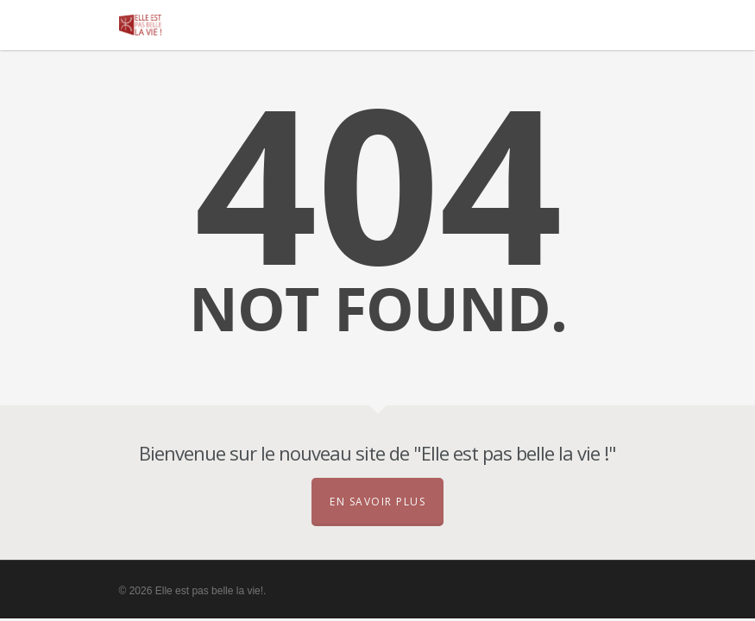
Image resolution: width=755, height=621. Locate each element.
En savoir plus (377, 501)
